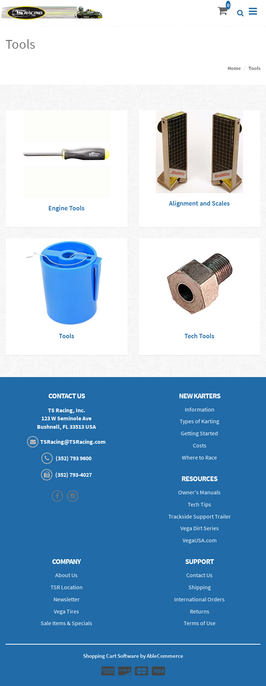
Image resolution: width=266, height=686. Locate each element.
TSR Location (66, 587)
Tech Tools (199, 336)
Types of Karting (199, 421)
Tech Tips (199, 504)
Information (199, 409)
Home (234, 68)
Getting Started (199, 433)
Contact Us (199, 575)
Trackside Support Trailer (199, 516)
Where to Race (199, 457)
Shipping (199, 587)
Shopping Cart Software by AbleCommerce (133, 655)
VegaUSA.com (200, 540)
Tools (254, 68)
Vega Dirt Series (199, 528)
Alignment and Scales (199, 203)
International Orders (199, 599)
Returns (199, 611)
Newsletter (66, 599)
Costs (199, 445)
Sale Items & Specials (66, 623)
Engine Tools (66, 208)
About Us (66, 575)
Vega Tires (66, 611)
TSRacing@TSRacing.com (73, 441)
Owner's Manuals (199, 492)
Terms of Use (200, 623)
